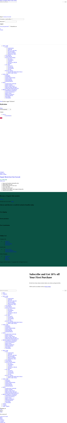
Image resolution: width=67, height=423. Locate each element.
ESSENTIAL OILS (12, 54)
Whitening (7, 256)
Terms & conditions (9, 250)
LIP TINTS (10, 66)
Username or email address (6, 19)
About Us (7, 241)
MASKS (9, 63)
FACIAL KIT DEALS (10, 92)
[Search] (8, 2)
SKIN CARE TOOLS (12, 73)
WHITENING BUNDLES (10, 90)
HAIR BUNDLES (9, 81)
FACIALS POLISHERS (10, 57)
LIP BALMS (10, 67)
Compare (4, 405)
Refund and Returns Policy (11, 251)
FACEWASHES (11, 51)
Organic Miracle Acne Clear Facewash (10, 177)
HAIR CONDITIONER (10, 77)
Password (2, 21)
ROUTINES (7, 96)
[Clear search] (63, 2)
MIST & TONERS (12, 53)
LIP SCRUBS (11, 68)
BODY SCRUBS (8, 84)
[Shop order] (5, 109)
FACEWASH (8, 115)
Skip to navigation (4, 0)
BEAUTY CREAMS (12, 50)
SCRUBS (10, 61)
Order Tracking (8, 243)
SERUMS (10, 49)
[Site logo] (7, 15)
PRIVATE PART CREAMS (11, 87)
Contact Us (7, 242)
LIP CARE (7, 64)
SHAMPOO (7, 76)
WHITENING (11, 48)
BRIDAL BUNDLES (9, 94)
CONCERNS (8, 98)
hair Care (7, 258)
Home (1, 101)
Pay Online (7, 244)
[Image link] (9, 232)
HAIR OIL (7, 75)
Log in (2, 24)
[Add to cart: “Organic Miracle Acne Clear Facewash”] (2, 181)
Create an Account (7, 16)
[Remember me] (9, 26)
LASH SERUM (8, 56)
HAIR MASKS (8, 79)
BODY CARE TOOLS (10, 86)
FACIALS (10, 58)
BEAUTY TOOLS (9, 70)
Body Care (7, 259)
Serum (6, 257)
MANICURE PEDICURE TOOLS (15, 71)
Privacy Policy (8, 249)
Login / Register (6, 406)
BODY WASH (8, 93)
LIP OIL (9, 69)
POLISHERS (10, 60)
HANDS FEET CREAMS (10, 83)
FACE (6, 47)
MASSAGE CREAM (12, 62)
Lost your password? (4, 26)
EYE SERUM (8, 55)
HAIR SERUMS (8, 80)
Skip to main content (12, 0)
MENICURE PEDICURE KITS (12, 88)
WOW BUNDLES (9, 95)
